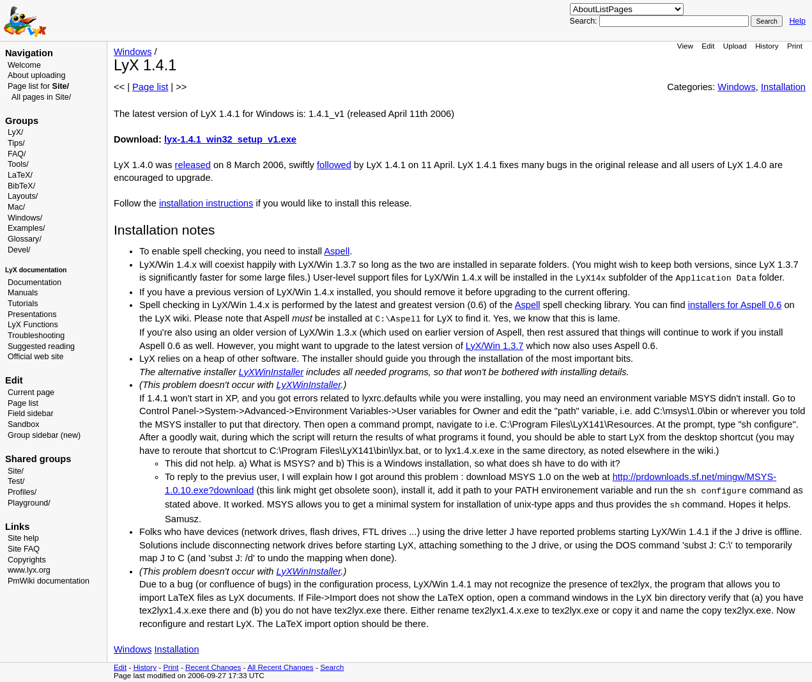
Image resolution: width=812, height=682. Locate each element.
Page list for (38, 86)
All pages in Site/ (41, 97)
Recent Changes (213, 667)
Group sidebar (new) (44, 435)
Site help (23, 538)
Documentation (34, 282)
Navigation (29, 53)
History (766, 46)
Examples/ (26, 228)
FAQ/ (17, 154)
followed (334, 165)
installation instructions (206, 203)
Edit (707, 46)
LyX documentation (35, 270)
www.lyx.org (29, 570)
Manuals (23, 292)
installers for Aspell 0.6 (735, 305)
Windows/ (25, 217)
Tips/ (16, 143)
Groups (21, 121)
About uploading (36, 75)
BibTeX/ (21, 186)
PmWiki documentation (48, 581)
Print (794, 46)
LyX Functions (33, 324)
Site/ (16, 471)
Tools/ (18, 164)
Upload (735, 46)
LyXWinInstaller (271, 372)
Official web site (35, 356)
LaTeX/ (20, 175)
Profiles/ (22, 492)
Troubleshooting (36, 335)
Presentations (32, 314)
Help (797, 21)
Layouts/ (23, 196)
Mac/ (16, 207)
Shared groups (38, 459)
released (193, 165)
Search (332, 667)
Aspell (336, 251)
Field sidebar (31, 413)
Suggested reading (41, 346)
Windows (132, 52)
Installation (783, 87)
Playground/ (29, 503)
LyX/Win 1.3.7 (495, 346)
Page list (23, 403)
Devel (18, 249)
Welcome (24, 65)
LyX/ (16, 132)
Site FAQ (24, 549)
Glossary (23, 239)
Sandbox (23, 424)
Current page (31, 392)
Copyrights (27, 559)
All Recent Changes (280, 667)
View (685, 46)
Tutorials (23, 303)
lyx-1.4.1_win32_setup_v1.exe (230, 139)
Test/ (16, 481)
